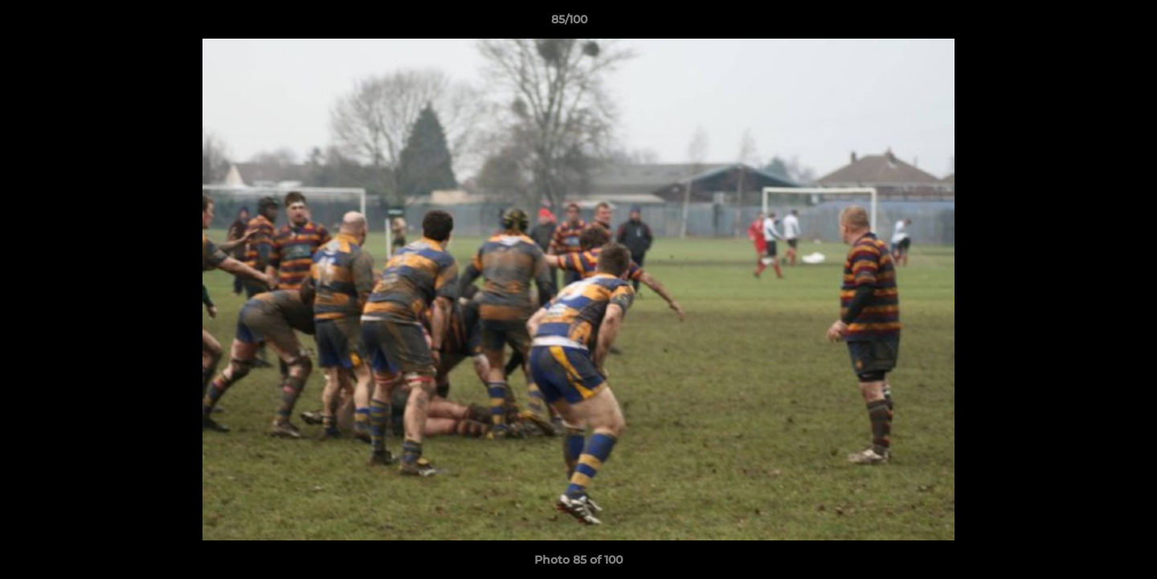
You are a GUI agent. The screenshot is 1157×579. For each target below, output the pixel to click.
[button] (1089, 23)
